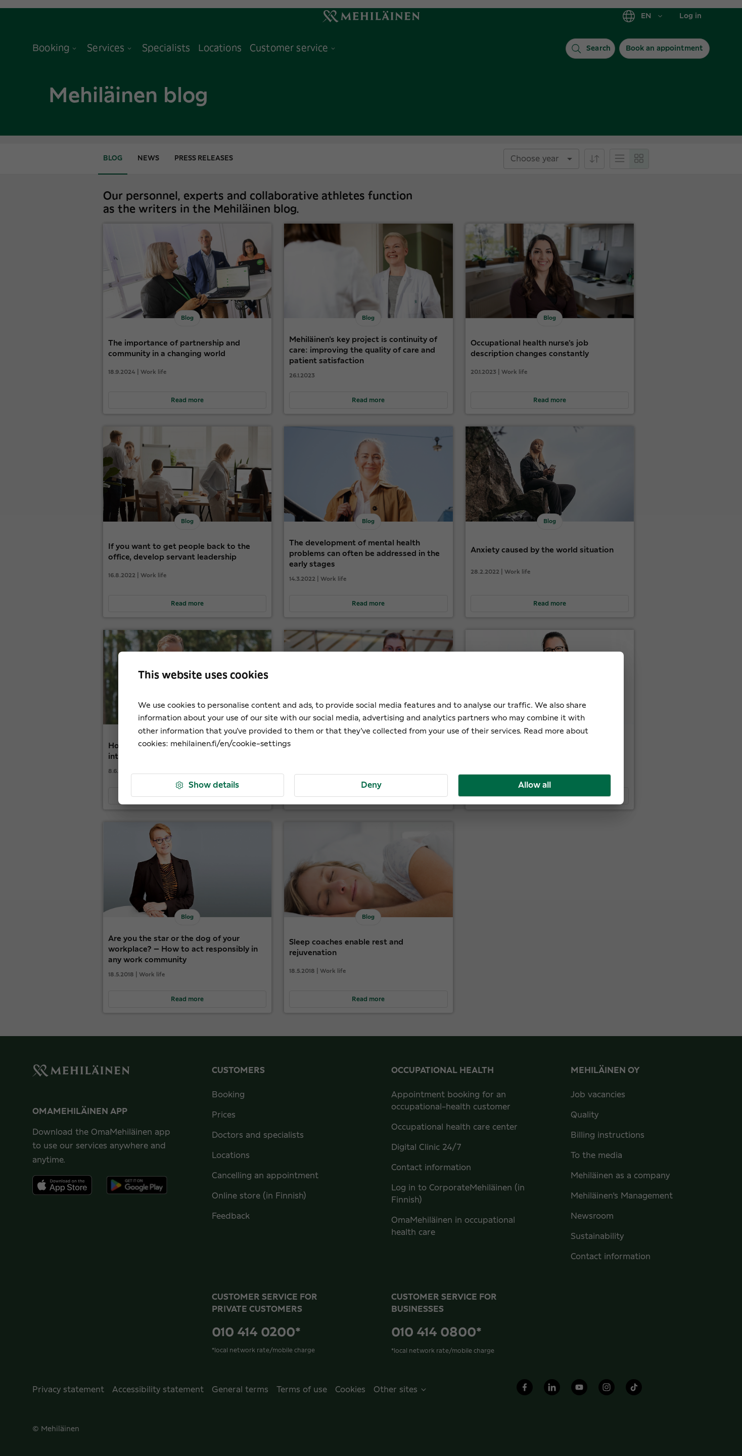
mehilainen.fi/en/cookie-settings (230, 744)
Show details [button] (206, 785)
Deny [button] (371, 785)
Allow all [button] (534, 785)
